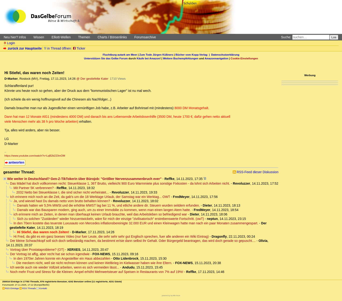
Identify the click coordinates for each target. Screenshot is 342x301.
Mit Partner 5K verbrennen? (34, 188)
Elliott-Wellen (61, 37)
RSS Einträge (12, 288)
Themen (84, 37)
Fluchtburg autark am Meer (120, 54)
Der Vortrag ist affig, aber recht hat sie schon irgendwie (50, 254)
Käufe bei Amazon (148, 58)
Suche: (286, 37)
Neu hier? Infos (15, 37)
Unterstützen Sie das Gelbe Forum (106, 58)
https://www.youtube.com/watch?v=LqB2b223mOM (34, 155)
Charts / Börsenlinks (112, 37)
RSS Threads (29, 288)
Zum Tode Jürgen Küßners (156, 54)
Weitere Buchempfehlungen (180, 58)
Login (9, 43)
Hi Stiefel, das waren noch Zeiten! (43, 232)
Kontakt (43, 288)
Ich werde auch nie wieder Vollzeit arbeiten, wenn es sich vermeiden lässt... (64, 267)
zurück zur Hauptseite (23, 48)
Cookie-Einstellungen (244, 58)
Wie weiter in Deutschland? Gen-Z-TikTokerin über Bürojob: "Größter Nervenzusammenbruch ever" (84, 179)
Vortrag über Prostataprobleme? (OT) (37, 249)
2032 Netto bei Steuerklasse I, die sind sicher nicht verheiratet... (62, 192)
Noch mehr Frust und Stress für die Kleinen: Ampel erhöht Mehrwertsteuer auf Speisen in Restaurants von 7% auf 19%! (96, 272)
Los (334, 37)
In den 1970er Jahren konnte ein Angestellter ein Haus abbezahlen (62, 258)
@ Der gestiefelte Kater (92, 78)
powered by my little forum (171, 295)
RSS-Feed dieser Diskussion (257, 172)
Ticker (79, 48)
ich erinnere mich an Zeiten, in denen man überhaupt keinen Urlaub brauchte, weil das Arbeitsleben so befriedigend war (100, 214)
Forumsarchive (145, 37)
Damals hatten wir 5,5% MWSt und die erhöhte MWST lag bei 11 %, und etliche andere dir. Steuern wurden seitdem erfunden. (108, 205)
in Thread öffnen (57, 48)
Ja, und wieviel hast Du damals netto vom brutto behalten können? (62, 201)
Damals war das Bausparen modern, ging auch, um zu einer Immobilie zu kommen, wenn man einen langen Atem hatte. (104, 210)
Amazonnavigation (216, 58)
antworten (16, 162)
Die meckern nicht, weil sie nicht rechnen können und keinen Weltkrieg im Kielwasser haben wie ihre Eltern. (94, 263)
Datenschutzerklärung (225, 54)
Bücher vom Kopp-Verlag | (193, 54)
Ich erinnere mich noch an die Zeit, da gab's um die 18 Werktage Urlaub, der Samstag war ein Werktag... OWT (90, 197)
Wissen (38, 37)
